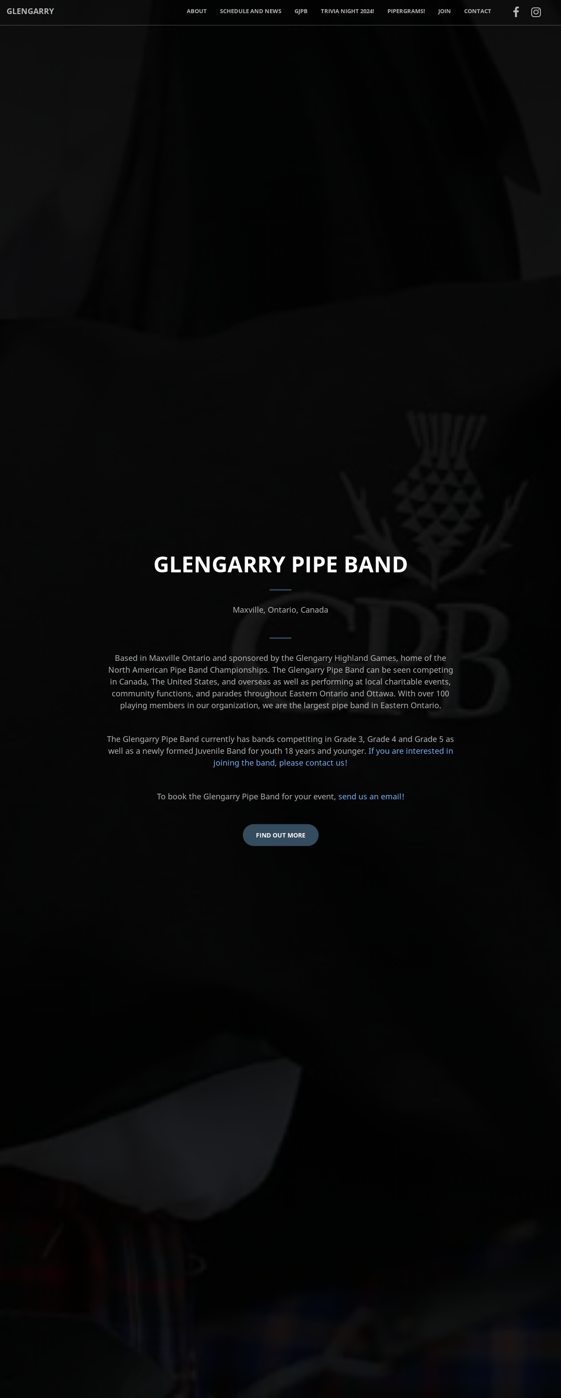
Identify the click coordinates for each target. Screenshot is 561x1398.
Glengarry (30, 11)
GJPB (301, 11)
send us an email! (371, 796)
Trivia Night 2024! (347, 11)
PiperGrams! (406, 11)
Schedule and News (250, 11)
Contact (477, 11)
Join (444, 11)
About (197, 11)
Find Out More (280, 835)
